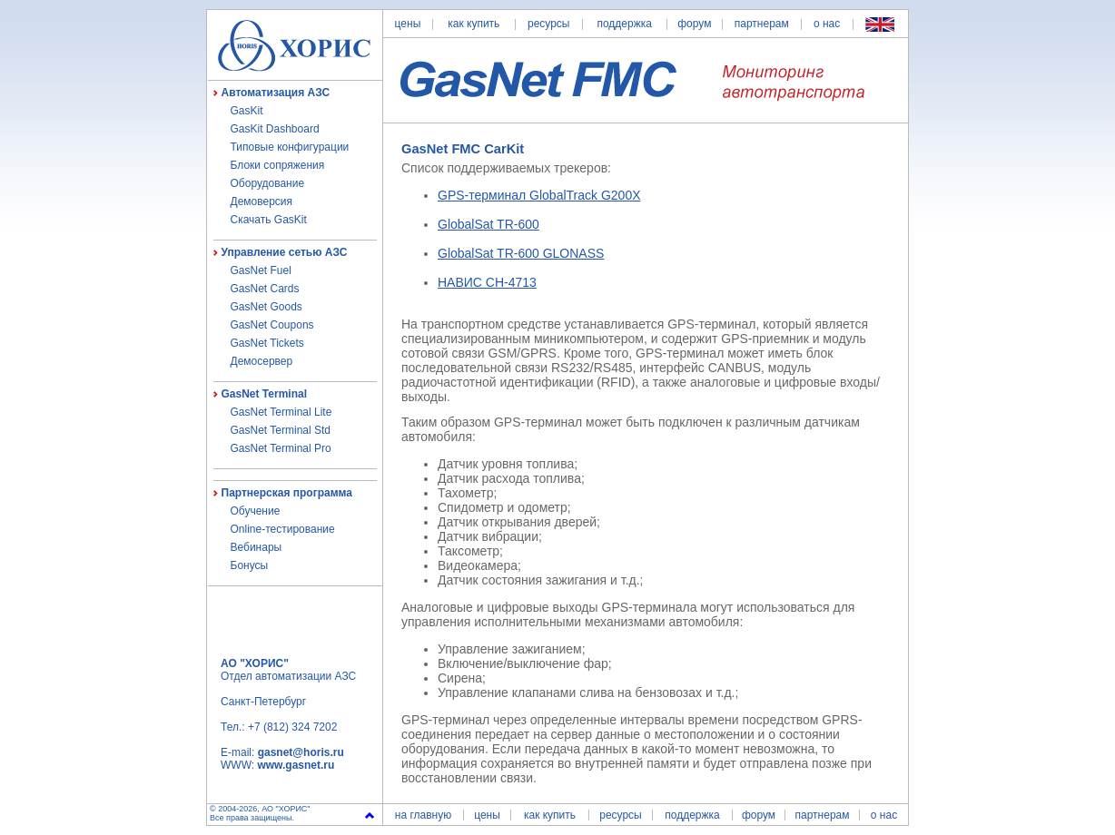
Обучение (256, 511)
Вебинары (256, 547)
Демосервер (262, 361)
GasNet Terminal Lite (281, 412)
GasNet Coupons (272, 325)
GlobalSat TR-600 (488, 224)
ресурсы (549, 23)
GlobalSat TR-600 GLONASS (521, 253)
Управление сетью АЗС (285, 252)
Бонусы (250, 565)
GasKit (247, 110)
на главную (423, 815)
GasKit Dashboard (275, 129)
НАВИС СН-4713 (487, 282)
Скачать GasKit (269, 219)
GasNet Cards (265, 288)
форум (694, 23)
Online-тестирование (283, 529)
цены (408, 23)
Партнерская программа (287, 492)
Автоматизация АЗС (276, 92)
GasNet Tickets (267, 343)
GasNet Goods (266, 306)
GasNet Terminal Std (281, 430)
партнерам (762, 23)
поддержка (624, 23)
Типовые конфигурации (290, 147)
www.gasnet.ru (295, 765)
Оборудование (268, 183)
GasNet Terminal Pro (281, 448)
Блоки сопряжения (278, 165)
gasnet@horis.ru (301, 752)
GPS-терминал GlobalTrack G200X (539, 195)
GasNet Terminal (264, 394)
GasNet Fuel (261, 270)
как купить (473, 23)
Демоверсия (262, 201)
